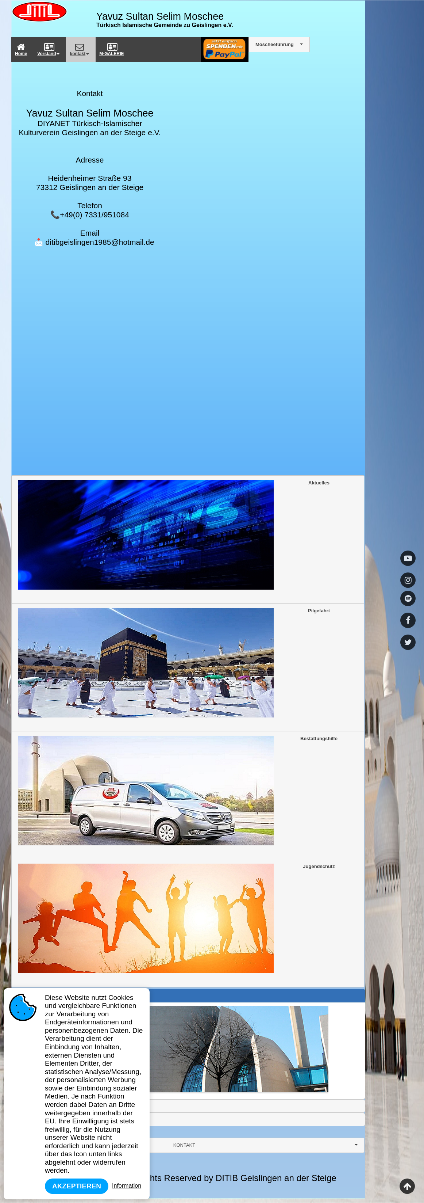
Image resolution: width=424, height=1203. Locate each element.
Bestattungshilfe (178, 790)
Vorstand (48, 49)
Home (21, 49)
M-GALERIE (111, 49)
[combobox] (188, 1145)
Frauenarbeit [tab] (32, 1106)
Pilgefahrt (174, 662)
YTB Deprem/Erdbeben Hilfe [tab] (49, 1119)
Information (126, 1186)
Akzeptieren (76, 1186)
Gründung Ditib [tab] (34, 995)
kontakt (79, 49)
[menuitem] (22, 49)
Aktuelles (173, 535)
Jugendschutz (176, 918)
